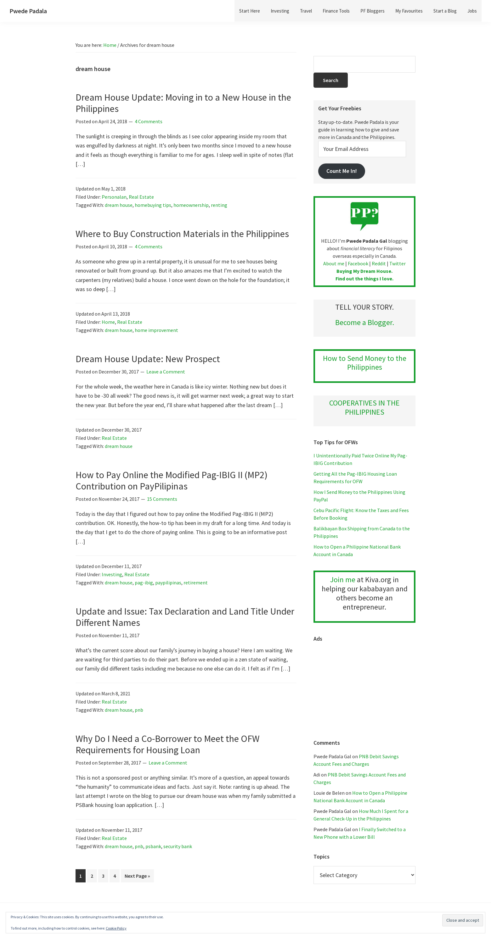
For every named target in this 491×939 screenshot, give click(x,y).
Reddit (379, 263)
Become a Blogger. (364, 322)
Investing (112, 574)
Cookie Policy (116, 928)
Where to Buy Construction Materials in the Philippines (182, 234)
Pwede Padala (28, 11)
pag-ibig (144, 582)
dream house (119, 205)
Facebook (358, 263)
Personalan (114, 197)
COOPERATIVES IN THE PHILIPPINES (364, 407)
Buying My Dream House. (364, 271)
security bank (177, 846)
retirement (195, 582)
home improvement (156, 330)
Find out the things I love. (364, 278)
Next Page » (137, 876)
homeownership (191, 205)
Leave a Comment (165, 371)
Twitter (397, 263)
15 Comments (162, 499)
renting (219, 205)
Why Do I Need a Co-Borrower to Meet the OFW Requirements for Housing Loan (168, 744)
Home (108, 322)
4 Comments (148, 121)
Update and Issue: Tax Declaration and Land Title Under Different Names (185, 616)
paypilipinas (168, 582)
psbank (153, 846)
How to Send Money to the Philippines (364, 362)
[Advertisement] (364, 687)
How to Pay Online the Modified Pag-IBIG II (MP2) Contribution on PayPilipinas (172, 480)
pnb (139, 710)
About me (333, 263)
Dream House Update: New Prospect (148, 359)
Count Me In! (341, 170)
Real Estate (141, 197)
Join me (342, 579)
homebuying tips (153, 205)
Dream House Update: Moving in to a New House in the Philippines (183, 102)
